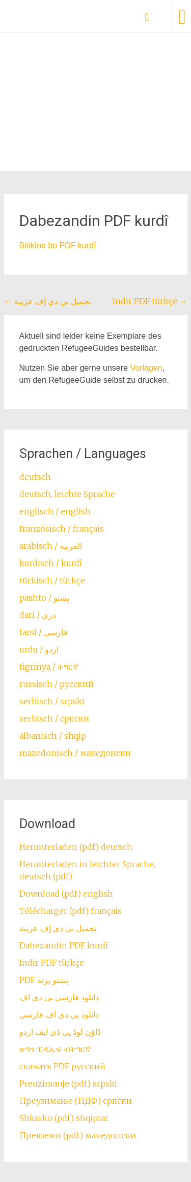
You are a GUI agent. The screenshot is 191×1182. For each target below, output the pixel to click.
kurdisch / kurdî (50, 563)
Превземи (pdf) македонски (77, 1135)
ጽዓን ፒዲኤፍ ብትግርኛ (55, 1049)
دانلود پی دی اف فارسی (59, 1014)
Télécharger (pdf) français (70, 911)
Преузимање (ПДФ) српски (75, 1101)
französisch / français (61, 528)
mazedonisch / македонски (75, 753)
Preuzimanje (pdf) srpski (68, 1083)
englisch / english (55, 511)
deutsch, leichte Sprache (67, 494)
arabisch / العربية (50, 546)
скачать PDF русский (62, 1066)
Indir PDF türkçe (150, 301)
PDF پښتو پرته (43, 980)
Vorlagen (146, 368)
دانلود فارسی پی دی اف (59, 997)
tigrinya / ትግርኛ (48, 667)
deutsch (35, 477)
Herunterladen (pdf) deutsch (75, 847)
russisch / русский (56, 684)
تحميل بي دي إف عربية (47, 301)
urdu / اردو (39, 649)
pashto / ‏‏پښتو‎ (44, 598)
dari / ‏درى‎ (37, 615)
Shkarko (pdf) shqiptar (63, 1118)
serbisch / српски (54, 718)
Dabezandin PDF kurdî (63, 945)
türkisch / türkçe (52, 580)
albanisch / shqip (52, 736)
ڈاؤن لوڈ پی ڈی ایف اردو (60, 1032)
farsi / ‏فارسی (43, 632)
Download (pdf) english (66, 894)
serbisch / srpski (52, 701)
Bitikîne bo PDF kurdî (57, 245)
